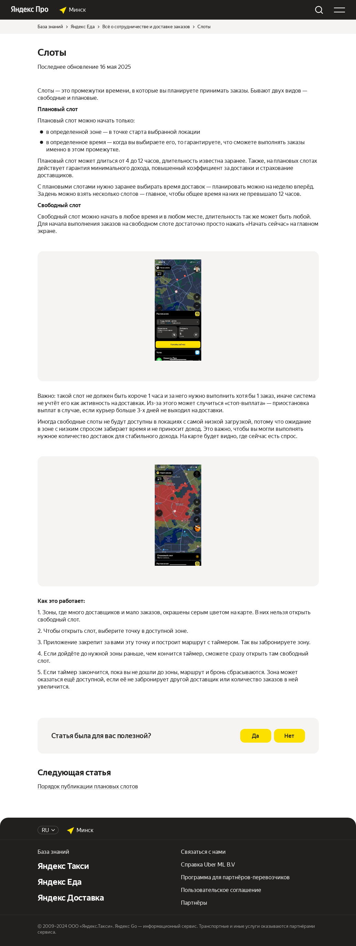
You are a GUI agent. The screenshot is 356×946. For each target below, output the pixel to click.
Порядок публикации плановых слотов (88, 786)
